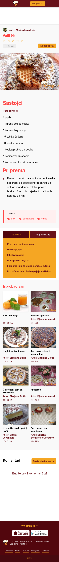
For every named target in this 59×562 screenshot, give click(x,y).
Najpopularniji (43, 234)
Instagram (35, 551)
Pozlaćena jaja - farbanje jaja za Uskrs (29, 271)
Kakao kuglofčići (43, 307)
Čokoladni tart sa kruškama (15, 383)
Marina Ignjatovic (25, 30)
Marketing (14, 544)
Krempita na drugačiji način (15, 423)
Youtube (26, 551)
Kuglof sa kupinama (15, 345)
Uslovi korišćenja (42, 541)
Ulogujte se (37, 3)
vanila (44, 218)
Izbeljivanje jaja (15, 255)
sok (13, 218)
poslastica (28, 218)
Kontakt (23, 544)
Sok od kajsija (15, 307)
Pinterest (45, 551)
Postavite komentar (44, 461)
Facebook (9, 551)
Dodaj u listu (47, 45)
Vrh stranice (28, 525)
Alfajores (43, 383)
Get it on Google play (39, 533)
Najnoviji (16, 234)
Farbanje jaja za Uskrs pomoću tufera (28, 265)
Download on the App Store (21, 533)
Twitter (17, 551)
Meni (29, 558)
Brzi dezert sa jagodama (43, 423)
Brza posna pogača (18, 260)
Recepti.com (5, 542)
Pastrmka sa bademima (20, 244)
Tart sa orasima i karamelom (43, 345)
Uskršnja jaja (14, 249)
